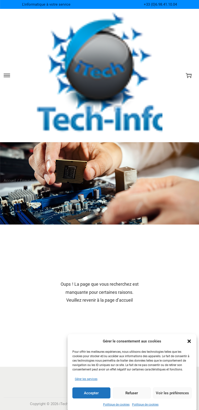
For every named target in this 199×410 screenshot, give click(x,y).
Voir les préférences (172, 397)
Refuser (131, 397)
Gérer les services (86, 383)
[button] (189, 345)
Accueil (10, 180)
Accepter (91, 397)
